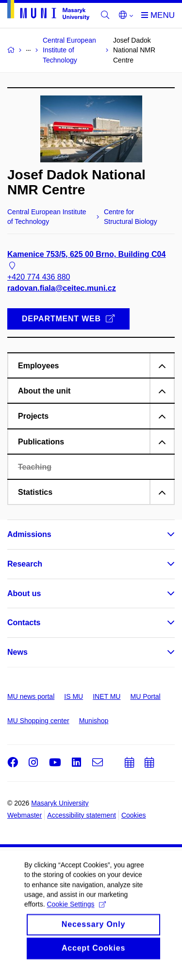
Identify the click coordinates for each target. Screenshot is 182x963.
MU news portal (30, 696)
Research (24, 564)
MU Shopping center (38, 721)
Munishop (94, 721)
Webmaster (24, 815)
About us (24, 593)
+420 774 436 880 (38, 277)
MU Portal (145, 696)
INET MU (106, 696)
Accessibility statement (81, 815)
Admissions (29, 534)
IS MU (73, 696)
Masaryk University (59, 803)
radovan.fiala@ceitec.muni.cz (61, 288)
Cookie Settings (76, 912)
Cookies (133, 815)
